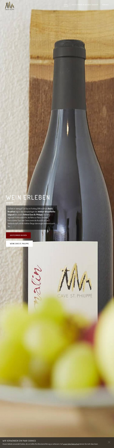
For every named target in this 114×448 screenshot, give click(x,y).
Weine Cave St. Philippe (19, 244)
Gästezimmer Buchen (18, 235)
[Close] (109, 442)
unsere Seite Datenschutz (71, 444)
